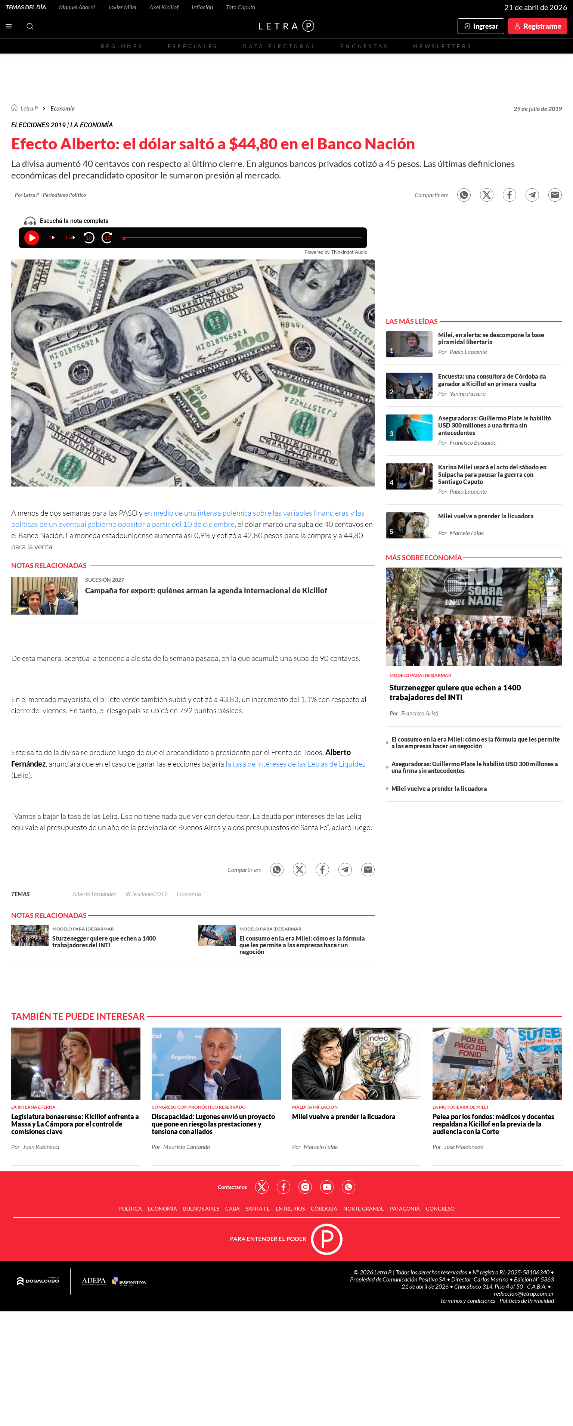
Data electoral (279, 46)
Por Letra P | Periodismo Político (50, 195)
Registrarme (542, 26)
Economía (62, 108)
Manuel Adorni (77, 6)
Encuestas (364, 46)
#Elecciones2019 (146, 893)
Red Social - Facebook (283, 1187)
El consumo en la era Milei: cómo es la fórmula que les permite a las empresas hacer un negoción (475, 742)
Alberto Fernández (94, 893)
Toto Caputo (240, 6)
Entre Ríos (290, 1208)
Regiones (122, 46)
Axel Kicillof (164, 6)
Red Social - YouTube (326, 1187)
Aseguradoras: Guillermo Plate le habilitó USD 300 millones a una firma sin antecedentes (474, 767)
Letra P (29, 108)
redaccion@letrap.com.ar (524, 1293)
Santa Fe (258, 1208)
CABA (232, 1208)
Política (130, 1208)
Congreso (440, 1208)
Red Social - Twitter (261, 1187)
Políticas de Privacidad (526, 1300)
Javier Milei (122, 6)
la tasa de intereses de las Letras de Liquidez (295, 763)
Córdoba (324, 1208)
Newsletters (442, 46)
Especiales (193, 46)
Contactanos (232, 1187)
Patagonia (405, 1208)
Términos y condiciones (468, 1300)
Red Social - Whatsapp (348, 1187)
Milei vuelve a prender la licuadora (439, 788)
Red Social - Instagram (305, 1187)
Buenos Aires (201, 1208)
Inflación (202, 6)
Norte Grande (363, 1208)
